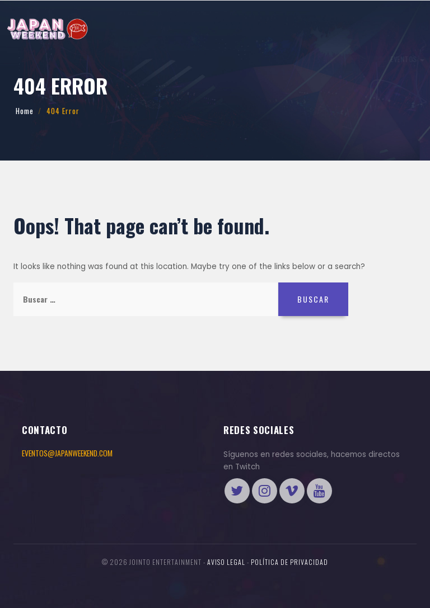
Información (81, 59)
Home (25, 110)
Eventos (34, 59)
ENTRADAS (318, 58)
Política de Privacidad (289, 562)
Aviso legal (226, 562)
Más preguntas (245, 59)
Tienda (390, 58)
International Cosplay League (160, 59)
